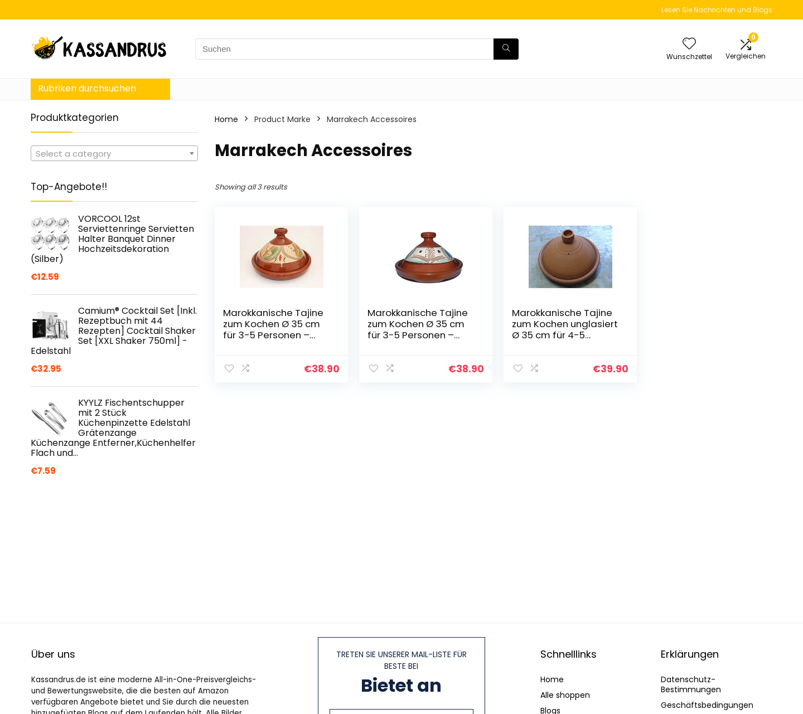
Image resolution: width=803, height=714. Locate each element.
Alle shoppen (565, 695)
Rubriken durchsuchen (87, 88)
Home (226, 119)
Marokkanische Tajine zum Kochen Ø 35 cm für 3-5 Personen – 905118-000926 (273, 329)
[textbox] (114, 154)
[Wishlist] (689, 44)
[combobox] (114, 153)
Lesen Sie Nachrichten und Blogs (716, 9)
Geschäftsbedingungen (707, 705)
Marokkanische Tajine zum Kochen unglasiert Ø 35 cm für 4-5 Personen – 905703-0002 (559, 335)
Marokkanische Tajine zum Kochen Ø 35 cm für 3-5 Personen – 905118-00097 (415, 329)
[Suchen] (506, 49)
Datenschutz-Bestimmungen (691, 684)
